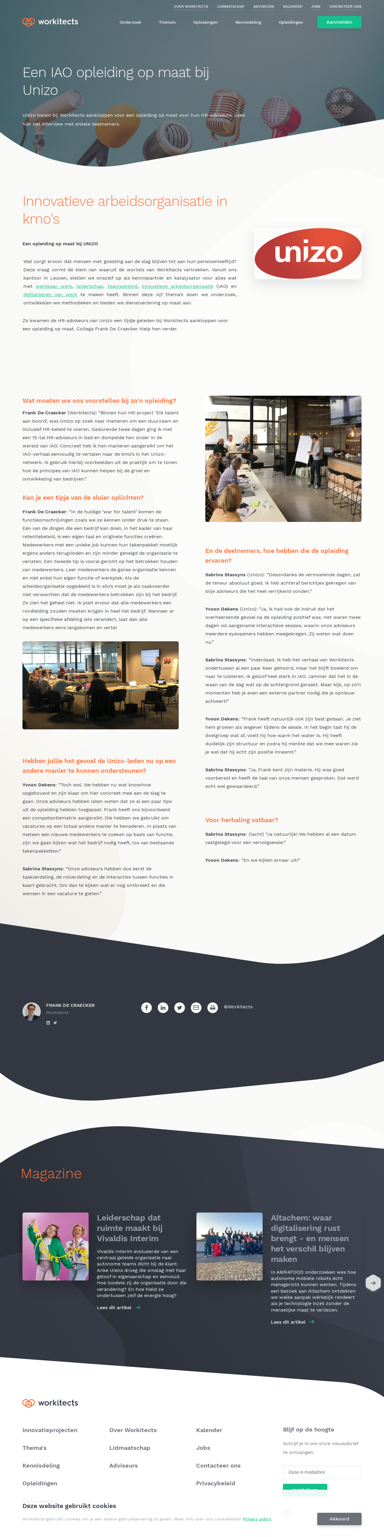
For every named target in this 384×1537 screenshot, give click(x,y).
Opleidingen (291, 22)
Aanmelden (339, 22)
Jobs (315, 6)
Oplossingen (205, 22)
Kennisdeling (248, 22)
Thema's (167, 22)
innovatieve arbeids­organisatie (177, 286)
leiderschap (90, 286)
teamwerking (123, 286)
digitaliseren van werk (50, 294)
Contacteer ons (345, 6)
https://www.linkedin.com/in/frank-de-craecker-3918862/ (48, 1023)
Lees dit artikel (114, 1307)
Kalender (292, 6)
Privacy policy (257, 1519)
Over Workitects (191, 6)
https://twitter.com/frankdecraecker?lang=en (55, 1023)
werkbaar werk (54, 286)
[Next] (373, 1284)
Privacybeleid (215, 1483)
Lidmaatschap (231, 6)
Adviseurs (263, 6)
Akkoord (339, 1519)
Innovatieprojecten (49, 1430)
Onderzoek (130, 22)
